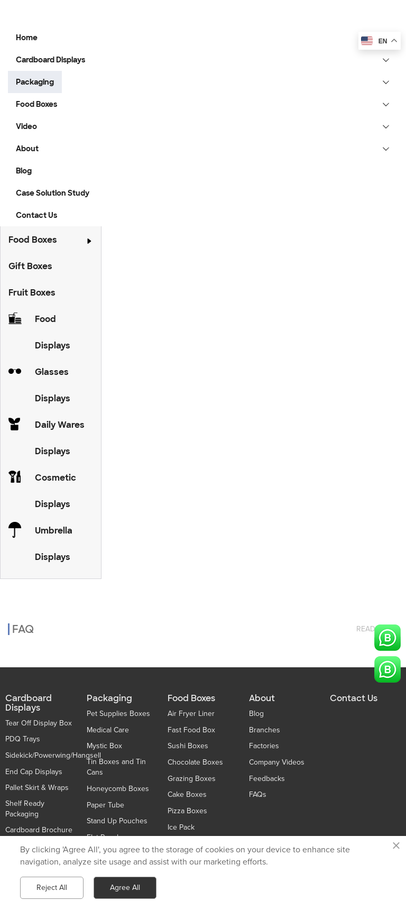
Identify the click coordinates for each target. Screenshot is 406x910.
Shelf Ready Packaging (24, 809)
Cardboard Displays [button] (50, 60)
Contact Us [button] (36, 215)
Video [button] (26, 126)
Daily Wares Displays (60, 438)
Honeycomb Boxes (118, 788)
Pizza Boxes (187, 810)
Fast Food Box (191, 729)
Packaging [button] (35, 82)
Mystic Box (104, 745)
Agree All (125, 887)
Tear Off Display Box (38, 723)
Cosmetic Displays (55, 491)
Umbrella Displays (53, 544)
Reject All (51, 887)
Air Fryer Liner (191, 713)
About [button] (27, 148)
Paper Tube (105, 805)
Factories (264, 745)
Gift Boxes (30, 266)
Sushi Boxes (188, 745)
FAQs (257, 794)
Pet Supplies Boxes (118, 713)
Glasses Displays (52, 385)
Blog (256, 713)
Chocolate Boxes (195, 762)
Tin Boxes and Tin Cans (116, 767)
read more (377, 621)
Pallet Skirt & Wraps (37, 787)
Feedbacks (267, 778)
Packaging (109, 698)
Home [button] (27, 37)
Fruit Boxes (32, 292)
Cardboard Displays (28, 703)
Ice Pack (181, 827)
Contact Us (353, 698)
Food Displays (52, 332)
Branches (264, 729)
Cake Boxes (187, 794)
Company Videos (276, 762)
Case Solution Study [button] (52, 193)
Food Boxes (32, 239)
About (262, 698)
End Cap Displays (33, 771)
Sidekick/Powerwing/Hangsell (53, 755)
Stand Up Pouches (117, 820)
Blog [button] (24, 171)
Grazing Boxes (192, 778)
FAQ (23, 621)
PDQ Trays (22, 738)
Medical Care (108, 729)
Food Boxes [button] (36, 104)
